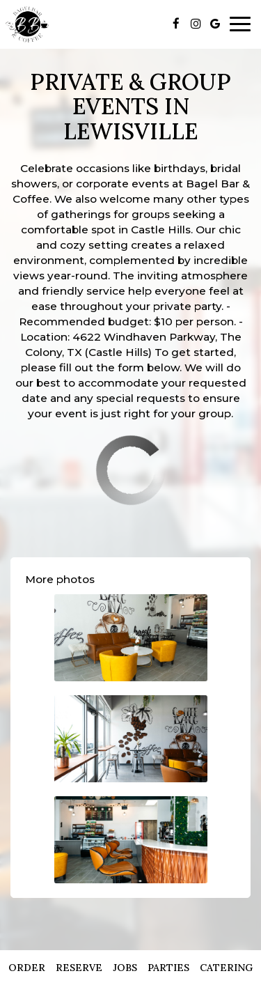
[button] (130, 637)
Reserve (79, 967)
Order (26, 967)
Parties (168, 967)
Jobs (125, 967)
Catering (226, 967)
